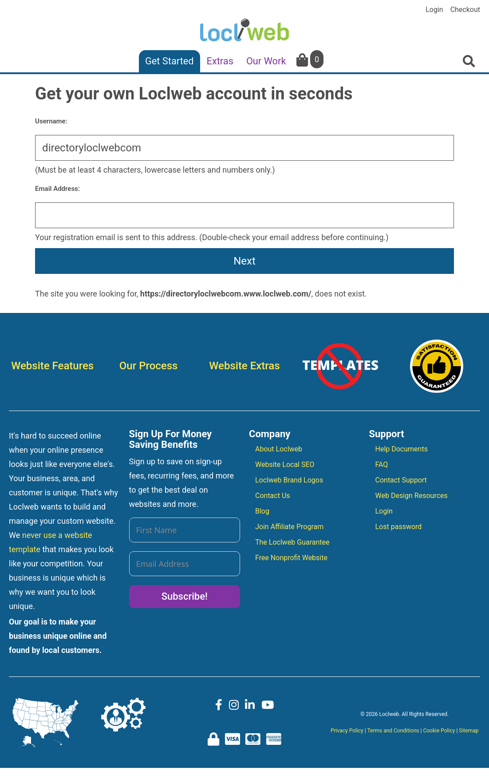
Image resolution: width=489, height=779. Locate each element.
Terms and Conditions (393, 731)
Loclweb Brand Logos (289, 480)
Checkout (465, 9)
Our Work (266, 61)
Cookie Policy (439, 731)
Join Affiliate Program (289, 526)
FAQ (381, 464)
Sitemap (468, 731)
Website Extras (244, 366)
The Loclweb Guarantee (292, 542)
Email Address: (57, 189)
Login (434, 9)
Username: (51, 121)
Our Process (148, 366)
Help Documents (401, 449)
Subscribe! (185, 596)
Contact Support (401, 480)
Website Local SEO (285, 464)
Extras (220, 61)
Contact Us (272, 495)
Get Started (169, 61)
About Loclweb (278, 449)
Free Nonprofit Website (291, 558)
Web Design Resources (411, 495)
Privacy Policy (347, 731)
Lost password (398, 526)
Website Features (52, 366)
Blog (262, 511)
